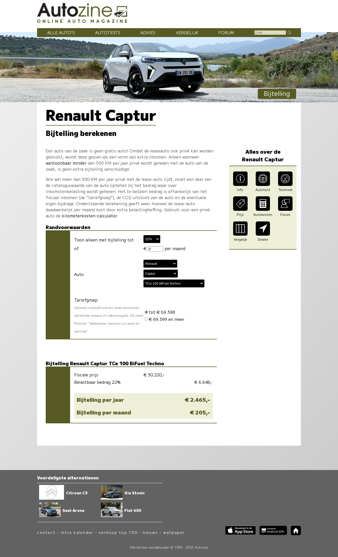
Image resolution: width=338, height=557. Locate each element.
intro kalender (77, 532)
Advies (147, 32)
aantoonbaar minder (66, 163)
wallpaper (174, 532)
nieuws (150, 532)
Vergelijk (187, 32)
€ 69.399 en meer (164, 319)
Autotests (107, 32)
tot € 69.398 (160, 312)
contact (46, 532)
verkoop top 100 (118, 532)
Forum (226, 32)
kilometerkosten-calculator (89, 216)
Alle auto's (61, 32)
